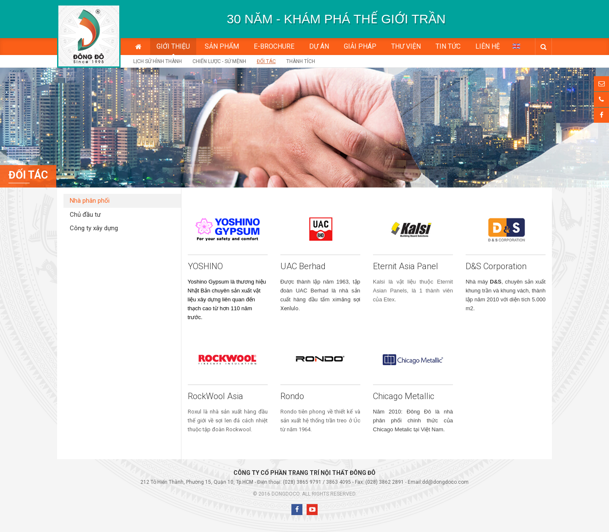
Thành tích (300, 61)
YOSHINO (205, 266)
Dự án (319, 46)
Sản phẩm (222, 46)
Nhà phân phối (90, 200)
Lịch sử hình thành (157, 61)
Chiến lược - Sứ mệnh (219, 61)
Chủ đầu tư (85, 214)
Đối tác (266, 61)
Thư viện (406, 46)
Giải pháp (360, 46)
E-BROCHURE (274, 46)
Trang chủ (138, 46)
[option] (336, 19)
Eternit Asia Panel (405, 266)
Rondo (292, 396)
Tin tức (448, 46)
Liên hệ (487, 46)
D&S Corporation (496, 266)
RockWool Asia (215, 396)
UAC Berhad (303, 266)
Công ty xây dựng (94, 228)
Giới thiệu (173, 46)
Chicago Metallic (403, 396)
